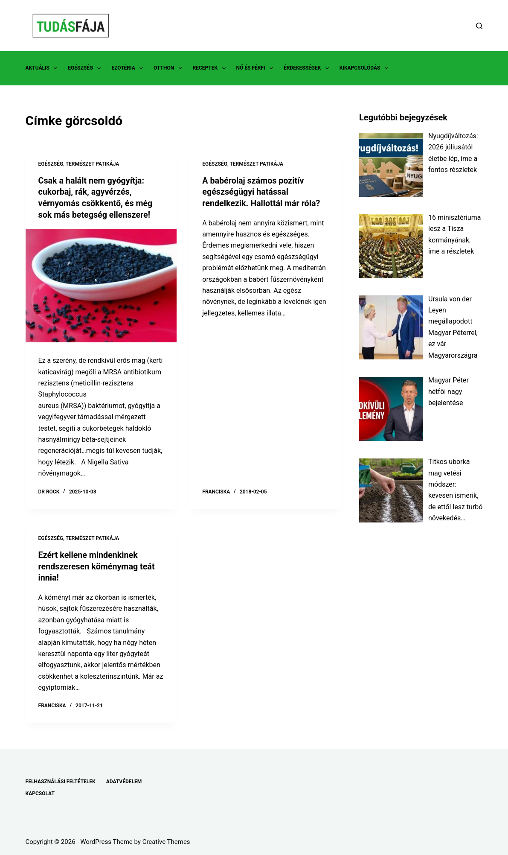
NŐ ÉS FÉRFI (256, 68)
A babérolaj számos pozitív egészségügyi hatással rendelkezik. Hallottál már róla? (262, 191)
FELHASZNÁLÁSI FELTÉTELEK (61, 780)
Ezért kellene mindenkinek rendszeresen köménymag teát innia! (97, 565)
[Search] (479, 26)
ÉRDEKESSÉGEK (308, 68)
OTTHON (169, 68)
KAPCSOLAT (40, 792)
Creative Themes (166, 840)
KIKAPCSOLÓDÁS (366, 68)
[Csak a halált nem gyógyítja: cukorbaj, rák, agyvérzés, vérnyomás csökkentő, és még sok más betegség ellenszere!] (101, 284)
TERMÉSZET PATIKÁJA (92, 164)
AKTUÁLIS (43, 68)
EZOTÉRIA (128, 68)
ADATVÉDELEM (124, 780)
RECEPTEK (211, 68)
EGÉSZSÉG (86, 68)
